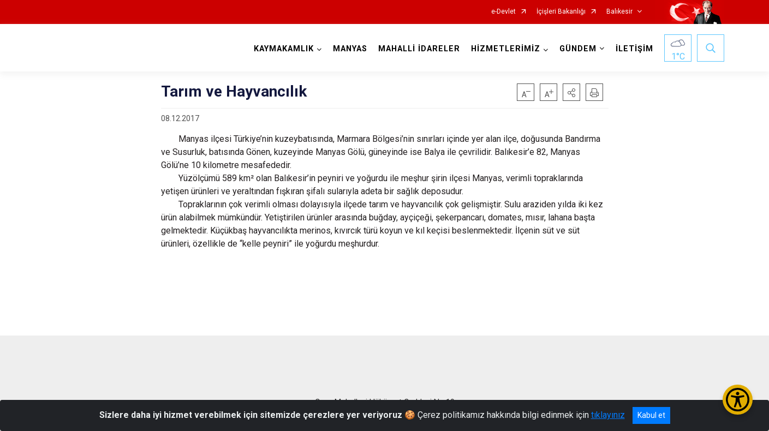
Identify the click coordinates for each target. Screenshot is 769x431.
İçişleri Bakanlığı (561, 11)
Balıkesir (619, 11)
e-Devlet (503, 11)
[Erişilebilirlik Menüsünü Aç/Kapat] (738, 400)
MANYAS (350, 48)
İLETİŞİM (634, 48)
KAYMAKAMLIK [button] (284, 48)
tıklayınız (608, 415)
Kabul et (651, 415)
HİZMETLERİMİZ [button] (505, 48)
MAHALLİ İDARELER (419, 48)
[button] (571, 92)
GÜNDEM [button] (578, 48)
